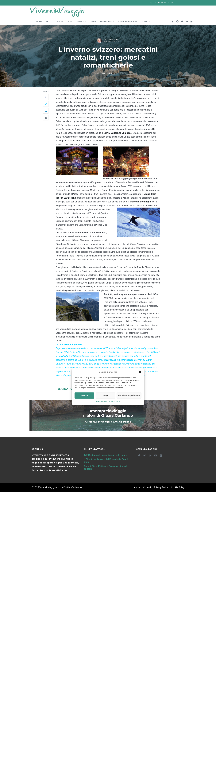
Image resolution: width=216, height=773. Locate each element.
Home (39, 23)
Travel (60, 23)
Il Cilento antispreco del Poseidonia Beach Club (106, 462)
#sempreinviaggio (127, 23)
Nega (105, 395)
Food (70, 23)
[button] (140, 372)
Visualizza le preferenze (129, 395)
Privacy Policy (114, 401)
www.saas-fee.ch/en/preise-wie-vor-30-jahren (128, 361)
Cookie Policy (101, 401)
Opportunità (107, 23)
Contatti (145, 23)
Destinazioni (111, 41)
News (93, 23)
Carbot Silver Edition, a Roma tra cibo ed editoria (105, 468)
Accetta (84, 395)
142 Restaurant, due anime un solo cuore (105, 456)
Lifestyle (82, 23)
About (49, 23)
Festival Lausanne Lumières (117, 134)
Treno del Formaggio (140, 203)
